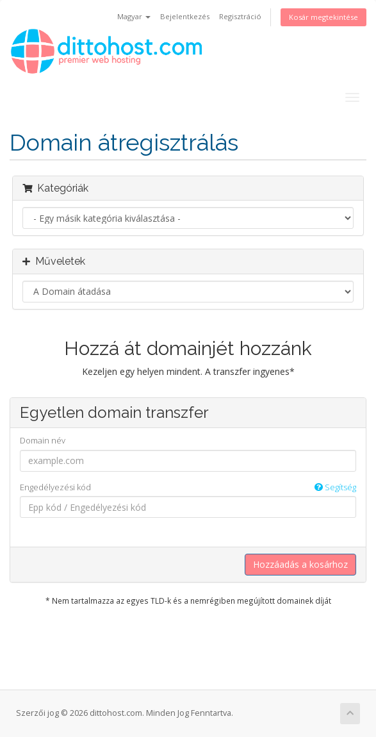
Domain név (42, 440)
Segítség (335, 487)
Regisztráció (240, 16)
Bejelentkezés (184, 16)
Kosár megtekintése (323, 17)
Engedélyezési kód (188, 487)
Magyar (134, 16)
